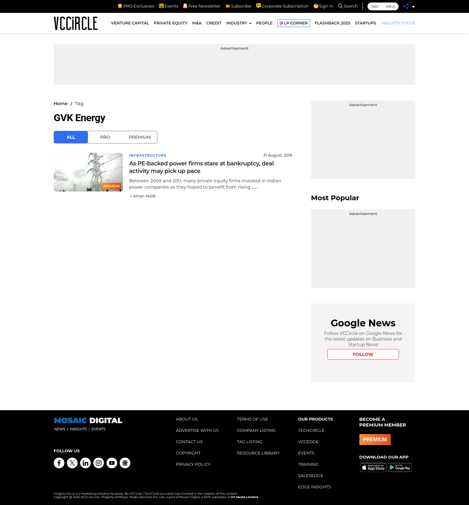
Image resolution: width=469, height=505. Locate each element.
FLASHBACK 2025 (332, 24)
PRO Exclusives (135, 5)
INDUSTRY (236, 24)
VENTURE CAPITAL (130, 24)
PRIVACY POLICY (193, 464)
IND (375, 6)
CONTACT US (189, 441)
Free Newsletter (202, 5)
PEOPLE (264, 24)
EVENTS (306, 452)
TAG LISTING (250, 441)
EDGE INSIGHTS (314, 486)
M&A (197, 24)
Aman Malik (144, 195)
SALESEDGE (310, 475)
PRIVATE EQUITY (171, 24)
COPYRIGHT (188, 452)
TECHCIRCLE (311, 430)
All (71, 137)
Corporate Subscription (282, 5)
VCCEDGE (308, 441)
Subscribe (238, 5)
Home (61, 103)
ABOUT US (187, 419)
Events (168, 5)
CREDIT (213, 24)
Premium (140, 137)
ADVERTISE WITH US (197, 430)
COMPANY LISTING (256, 430)
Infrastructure (149, 155)
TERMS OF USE (252, 419)
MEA (390, 6)
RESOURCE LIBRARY (258, 452)
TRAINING (308, 464)
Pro (105, 137)
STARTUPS (365, 24)
